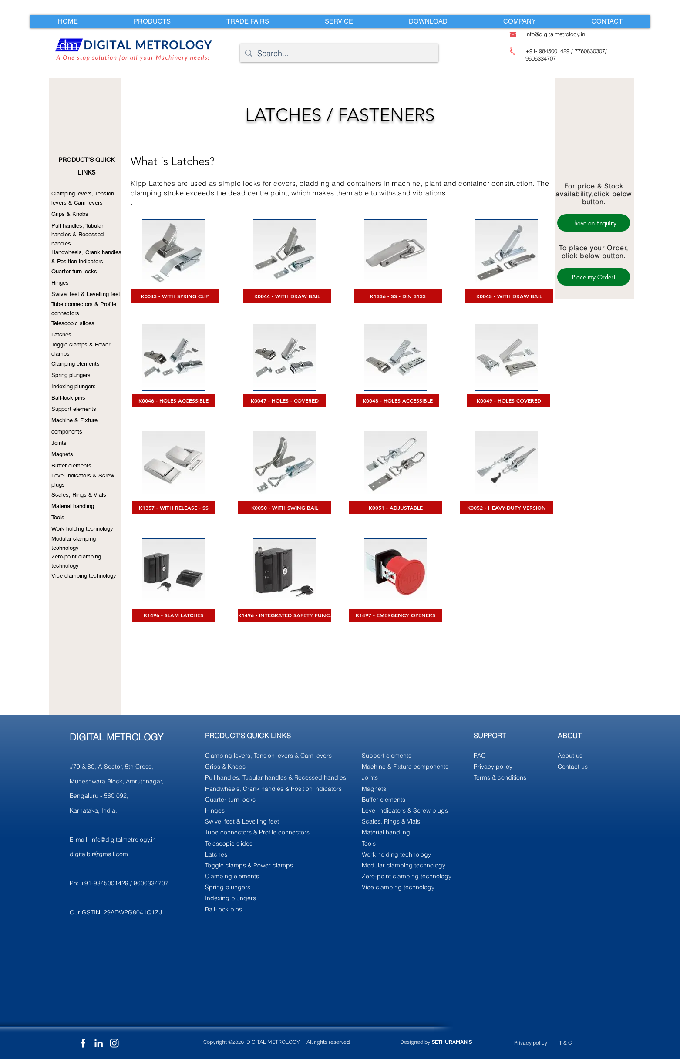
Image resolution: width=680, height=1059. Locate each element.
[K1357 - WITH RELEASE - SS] (173, 507)
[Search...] (338, 53)
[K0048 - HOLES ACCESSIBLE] (397, 400)
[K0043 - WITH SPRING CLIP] (175, 296)
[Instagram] (114, 1043)
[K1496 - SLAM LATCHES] (173, 615)
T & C (565, 1042)
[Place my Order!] (593, 277)
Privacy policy (530, 1042)
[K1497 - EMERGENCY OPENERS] (395, 615)
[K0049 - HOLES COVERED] (508, 400)
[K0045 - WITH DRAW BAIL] (509, 296)
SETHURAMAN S (452, 1042)
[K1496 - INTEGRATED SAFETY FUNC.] (284, 615)
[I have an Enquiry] (593, 223)
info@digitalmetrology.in (123, 840)
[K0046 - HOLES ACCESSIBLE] (173, 400)
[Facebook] (83, 1043)
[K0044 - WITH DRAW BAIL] (287, 296)
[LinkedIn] (98, 1043)
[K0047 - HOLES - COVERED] (284, 400)
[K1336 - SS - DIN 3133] (398, 296)
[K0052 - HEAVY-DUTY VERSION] (506, 507)
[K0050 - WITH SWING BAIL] (284, 507)
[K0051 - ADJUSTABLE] (395, 507)
